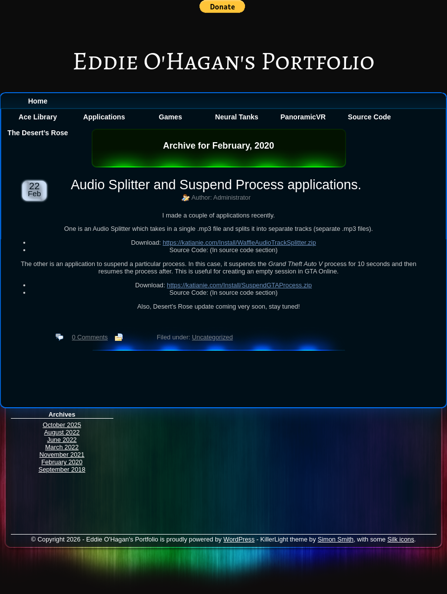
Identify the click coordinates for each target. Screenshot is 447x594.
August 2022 (62, 432)
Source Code (369, 117)
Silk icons (401, 539)
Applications (104, 117)
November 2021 (61, 454)
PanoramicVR (303, 117)
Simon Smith (336, 539)
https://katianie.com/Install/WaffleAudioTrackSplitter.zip (239, 242)
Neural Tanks (236, 117)
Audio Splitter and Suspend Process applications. (216, 184)
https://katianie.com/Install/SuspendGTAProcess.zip (239, 285)
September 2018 (62, 469)
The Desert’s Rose (37, 133)
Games (170, 117)
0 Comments (90, 337)
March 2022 (62, 447)
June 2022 (62, 439)
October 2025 (62, 425)
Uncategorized (212, 337)
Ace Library (38, 117)
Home (38, 101)
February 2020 (61, 462)
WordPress (238, 539)
